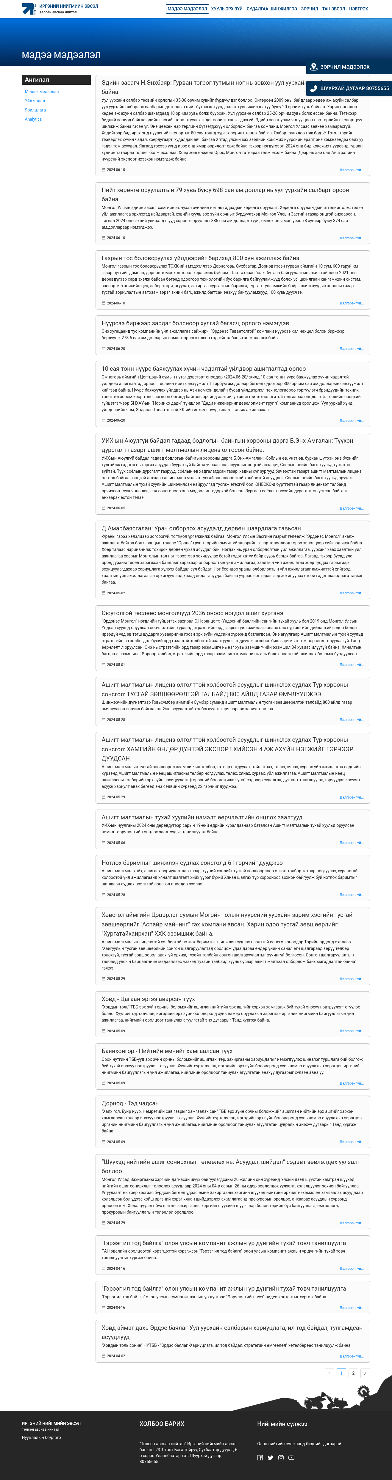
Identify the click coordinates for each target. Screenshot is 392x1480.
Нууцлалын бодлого (41, 1437)
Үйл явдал (35, 100)
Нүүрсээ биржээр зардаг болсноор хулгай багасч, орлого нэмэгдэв (195, 323)
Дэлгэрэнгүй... (352, 170)
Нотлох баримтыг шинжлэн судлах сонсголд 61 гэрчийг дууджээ (192, 862)
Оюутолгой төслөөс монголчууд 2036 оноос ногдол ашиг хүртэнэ (192, 613)
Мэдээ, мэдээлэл (42, 91)
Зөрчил (309, 9)
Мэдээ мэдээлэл (187, 9)
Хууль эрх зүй (227, 9)
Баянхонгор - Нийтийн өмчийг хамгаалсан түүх (167, 1051)
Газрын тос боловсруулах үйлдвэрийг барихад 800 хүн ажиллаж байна (200, 258)
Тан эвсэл (333, 9)
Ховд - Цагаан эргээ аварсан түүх (148, 999)
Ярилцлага (35, 110)
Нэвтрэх (358, 9)
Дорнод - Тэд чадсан (130, 1103)
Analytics (33, 119)
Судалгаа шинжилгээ (272, 9)
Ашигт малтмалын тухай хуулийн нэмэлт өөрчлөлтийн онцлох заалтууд (202, 817)
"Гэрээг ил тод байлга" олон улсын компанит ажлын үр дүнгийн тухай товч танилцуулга (224, 1243)
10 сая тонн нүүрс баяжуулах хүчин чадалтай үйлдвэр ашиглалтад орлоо (204, 368)
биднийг (314, 1443)
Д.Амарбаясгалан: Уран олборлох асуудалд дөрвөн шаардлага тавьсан (201, 528)
